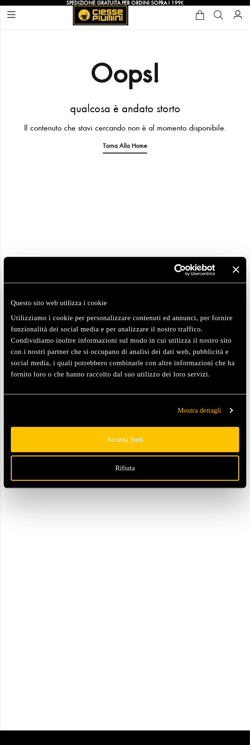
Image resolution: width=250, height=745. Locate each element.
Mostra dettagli (199, 410)
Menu (11, 15)
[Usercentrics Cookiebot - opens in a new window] (174, 270)
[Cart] (199, 15)
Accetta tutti (125, 439)
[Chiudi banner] (236, 270)
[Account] (238, 15)
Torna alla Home (125, 146)
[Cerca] (218, 15)
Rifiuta (125, 468)
